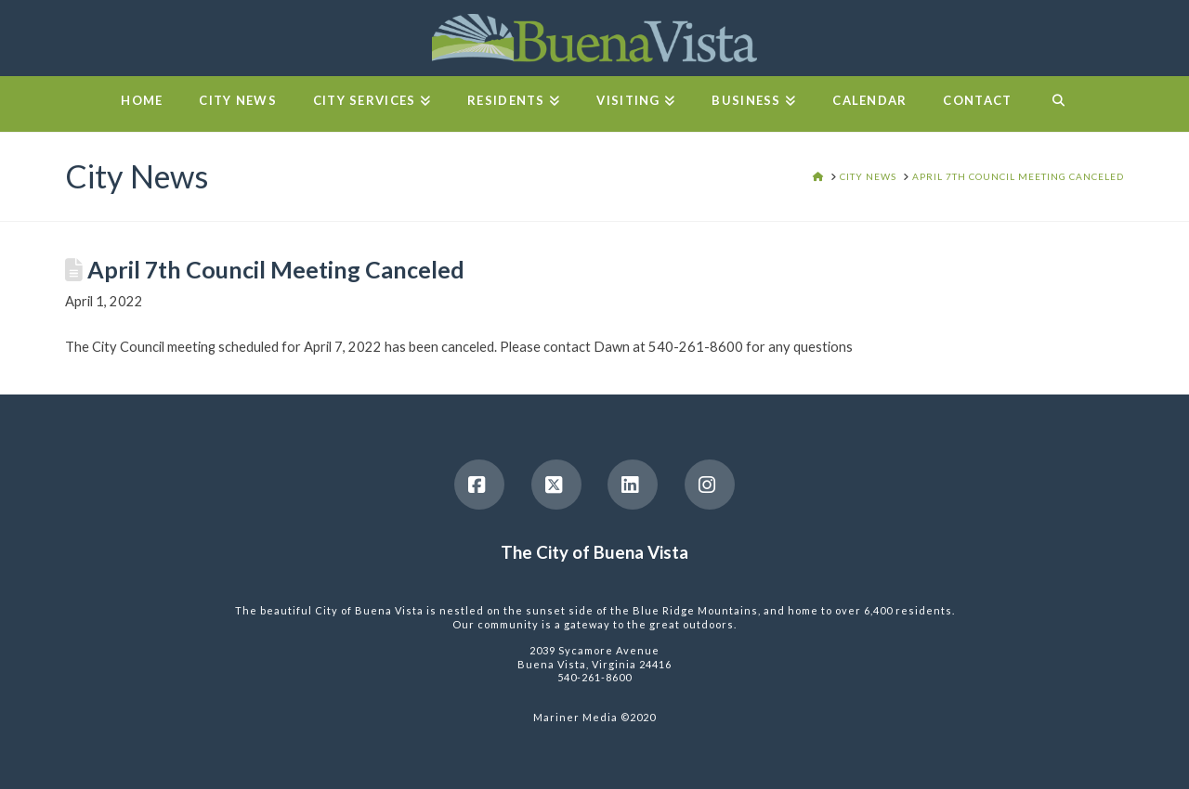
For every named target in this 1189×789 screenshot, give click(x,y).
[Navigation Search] (1057, 104)
